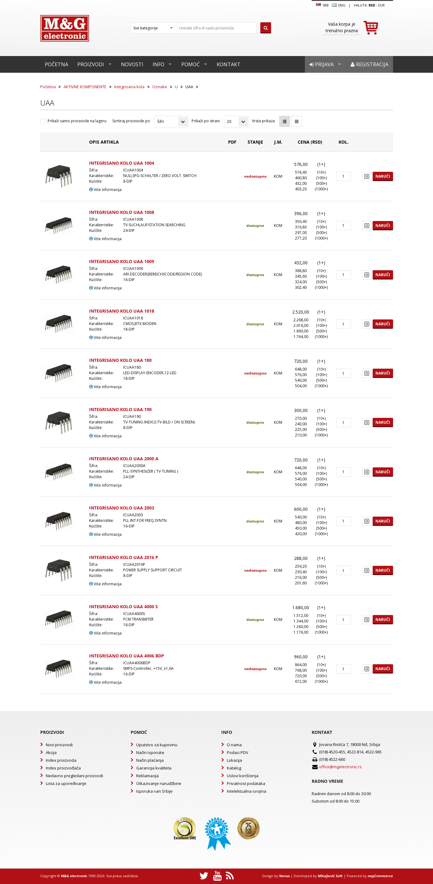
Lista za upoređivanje (66, 783)
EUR (381, 5)
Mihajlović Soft (330, 875)
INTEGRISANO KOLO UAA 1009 (121, 261)
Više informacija (105, 189)
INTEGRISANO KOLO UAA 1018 (121, 311)
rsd (372, 5)
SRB (322, 5)
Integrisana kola (129, 86)
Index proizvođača (63, 768)
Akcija (51, 752)
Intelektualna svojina (246, 791)
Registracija (369, 64)
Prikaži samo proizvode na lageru (77, 121)
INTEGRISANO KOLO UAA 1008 (121, 212)
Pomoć (190, 64)
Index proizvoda (61, 760)
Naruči (382, 176)
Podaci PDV (237, 752)
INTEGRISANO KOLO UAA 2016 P (123, 557)
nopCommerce (380, 875)
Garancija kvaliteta (153, 768)
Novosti (132, 64)
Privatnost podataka (246, 783)
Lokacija (234, 760)
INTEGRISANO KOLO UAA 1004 (121, 163)
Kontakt (228, 64)
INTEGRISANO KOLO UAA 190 (120, 409)
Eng (338, 5)
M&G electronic (74, 875)
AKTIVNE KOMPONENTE (84, 86)
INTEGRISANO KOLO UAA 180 (120, 360)
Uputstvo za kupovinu (156, 745)
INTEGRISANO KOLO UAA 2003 (121, 508)
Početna (56, 64)
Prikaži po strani (206, 121)
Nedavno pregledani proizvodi (74, 775)
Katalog (234, 768)
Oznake (159, 86)
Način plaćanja (150, 760)
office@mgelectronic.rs (340, 766)
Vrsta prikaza (263, 121)
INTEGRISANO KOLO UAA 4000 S (123, 606)
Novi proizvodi (59, 745)
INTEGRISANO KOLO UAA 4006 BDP (126, 656)
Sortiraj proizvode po (131, 121)
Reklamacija (147, 775)
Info (158, 64)
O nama (234, 745)
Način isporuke (150, 752)
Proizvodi (90, 64)
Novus (284, 875)
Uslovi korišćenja (242, 775)
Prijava (322, 64)
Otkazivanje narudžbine (158, 783)
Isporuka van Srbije (154, 791)
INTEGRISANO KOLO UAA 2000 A (123, 459)
